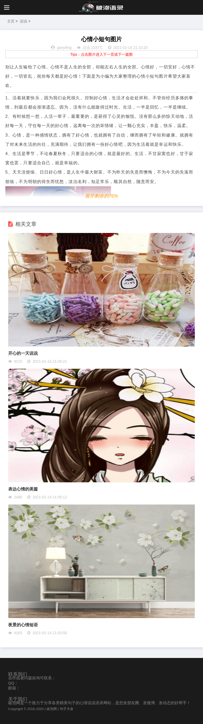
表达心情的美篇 (23, 489)
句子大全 (66, 709)
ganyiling (64, 47)
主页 (11, 21)
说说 (23, 21)
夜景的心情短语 (23, 625)
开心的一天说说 (23, 353)
